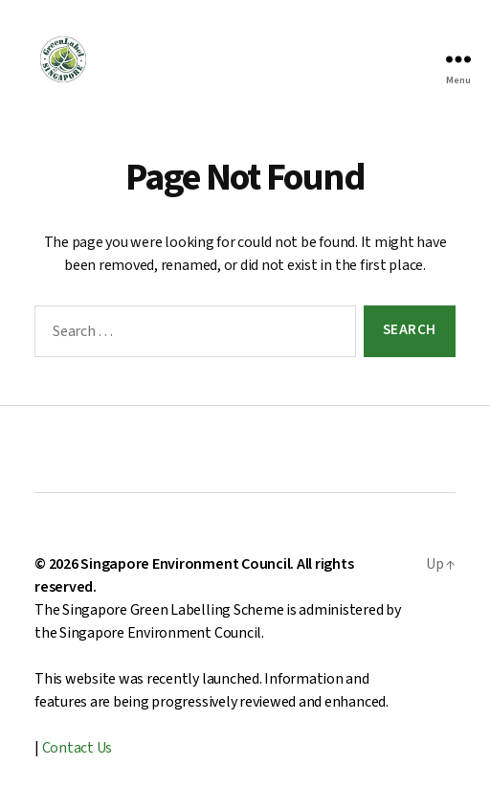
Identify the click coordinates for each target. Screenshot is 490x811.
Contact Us (77, 747)
